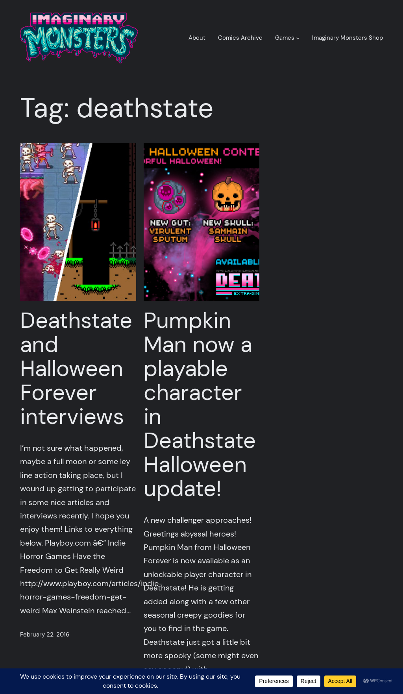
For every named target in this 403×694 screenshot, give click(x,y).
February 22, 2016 (44, 634)
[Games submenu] (297, 38)
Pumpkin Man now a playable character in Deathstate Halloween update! (200, 405)
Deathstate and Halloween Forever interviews (76, 369)
